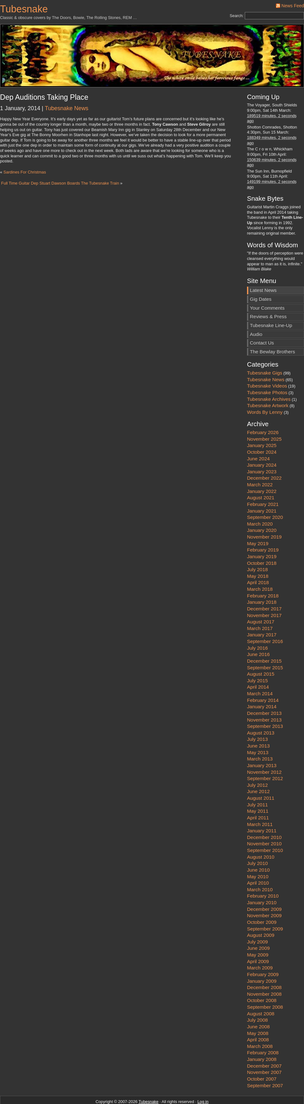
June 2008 (258, 1005)
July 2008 (257, 999)
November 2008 (264, 972)
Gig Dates (260, 278)
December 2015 (264, 639)
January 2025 (261, 424)
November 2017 (264, 594)
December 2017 (264, 587)
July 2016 (257, 626)
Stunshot (199, 1091)
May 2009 (257, 934)
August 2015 (260, 653)
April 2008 (258, 1018)
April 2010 (258, 862)
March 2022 (260, 463)
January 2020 (261, 509)
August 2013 (260, 711)
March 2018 (260, 568)
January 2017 (261, 613)
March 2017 (260, 607)
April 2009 (258, 940)
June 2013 (258, 725)
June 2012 (258, 770)
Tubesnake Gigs (264, 352)
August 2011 (260, 777)
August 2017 (260, 600)
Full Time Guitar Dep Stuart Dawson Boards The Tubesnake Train (60, 183)
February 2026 (263, 411)
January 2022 (261, 470)
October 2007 (261, 1057)
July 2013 (257, 718)
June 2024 (258, 437)
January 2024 (261, 444)
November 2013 (264, 698)
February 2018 (263, 574)
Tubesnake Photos (267, 371)
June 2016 (258, 633)
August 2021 (260, 476)
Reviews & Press (268, 295)
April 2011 (258, 796)
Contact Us (262, 322)
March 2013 (260, 738)
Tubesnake (24, 9)
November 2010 (264, 822)
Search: (237, 15)
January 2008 (261, 1038)
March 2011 (260, 803)
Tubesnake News (66, 108)
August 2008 (260, 992)
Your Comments (267, 286)
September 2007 (265, 1064)
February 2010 (263, 875)
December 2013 (264, 692)
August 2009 (260, 914)
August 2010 (260, 835)
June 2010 (258, 848)
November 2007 (264, 1051)
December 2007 (264, 1044)
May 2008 (257, 1012)
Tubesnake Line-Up (271, 304)
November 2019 (264, 516)
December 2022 (264, 457)
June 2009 (258, 927)
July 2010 (257, 842)
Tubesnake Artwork (267, 384)
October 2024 (261, 430)
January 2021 (261, 489)
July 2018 (257, 548)
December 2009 (264, 888)
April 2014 (258, 666)
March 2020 (260, 502)
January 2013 (261, 744)
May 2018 (257, 555)
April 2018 (258, 561)
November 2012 (264, 751)
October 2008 (261, 979)
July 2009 (257, 920)
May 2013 (257, 731)
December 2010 (264, 816)
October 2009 (261, 901)
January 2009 (261, 959)
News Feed (293, 5)
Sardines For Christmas (24, 172)
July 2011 (257, 783)
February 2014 (263, 679)
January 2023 (261, 450)
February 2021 (263, 483)
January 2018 (261, 581)
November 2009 (264, 894)
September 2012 (265, 757)
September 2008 (265, 986)
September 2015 (265, 646)
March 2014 (260, 672)
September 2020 (265, 496)
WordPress (130, 1091)
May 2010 (257, 855)
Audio (256, 313)
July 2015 (257, 659)
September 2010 (265, 829)
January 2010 (261, 881)
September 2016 (265, 620)
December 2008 (264, 966)
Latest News (263, 269)
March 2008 (260, 1025)
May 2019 (257, 522)
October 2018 (261, 542)
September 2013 (265, 705)
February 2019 (263, 529)
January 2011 (261, 809)
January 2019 (261, 535)
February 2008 (263, 1031)
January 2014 (261, 685)
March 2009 (260, 946)
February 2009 (263, 953)
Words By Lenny (264, 391)
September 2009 (265, 907)
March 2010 (260, 868)
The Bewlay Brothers (272, 330)
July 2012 (257, 763)
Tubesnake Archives (269, 378)
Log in (202, 1080)
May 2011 (257, 790)
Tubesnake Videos (267, 365)
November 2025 (264, 417)
